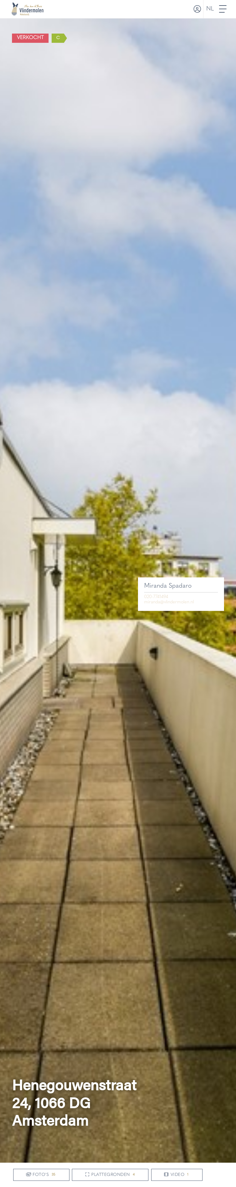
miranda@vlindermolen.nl (169, 602)
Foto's (41, 1174)
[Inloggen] (196, 9)
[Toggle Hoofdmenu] (223, 9)
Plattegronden (110, 1174)
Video (177, 1174)
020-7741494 (156, 596)
